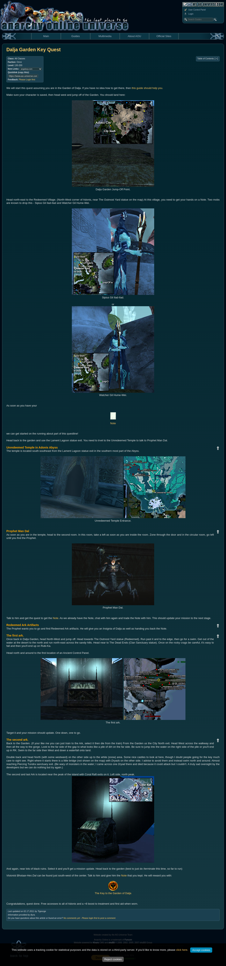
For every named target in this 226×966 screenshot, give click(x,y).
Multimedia (105, 36)
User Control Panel (195, 9)
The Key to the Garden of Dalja (113, 891)
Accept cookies (201, 950)
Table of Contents (207, 58)
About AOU (134, 36)
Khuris (96, 942)
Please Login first (27, 79)
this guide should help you (147, 88)
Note (55, 618)
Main (46, 36)
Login (188, 14)
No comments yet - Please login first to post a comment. (89, 918)
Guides (75, 36)
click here (181, 949)
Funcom (128, 940)
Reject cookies (113, 959)
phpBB (111, 942)
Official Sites (163, 36)
